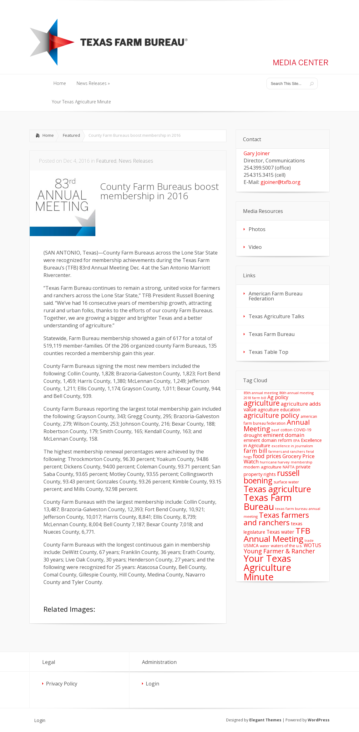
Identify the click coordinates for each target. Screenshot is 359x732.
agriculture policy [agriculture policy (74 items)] (271, 415)
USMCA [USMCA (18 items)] (251, 545)
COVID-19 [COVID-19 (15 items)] (302, 430)
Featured (71, 135)
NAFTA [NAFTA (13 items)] (289, 467)
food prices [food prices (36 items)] (267, 456)
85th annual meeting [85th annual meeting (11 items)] (261, 392)
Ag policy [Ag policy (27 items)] (277, 397)
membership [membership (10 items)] (301, 462)
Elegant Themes (265, 720)
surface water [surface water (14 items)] (286, 482)
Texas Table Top (268, 352)
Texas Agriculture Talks (276, 316)
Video (255, 247)
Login (152, 683)
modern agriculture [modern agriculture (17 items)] (262, 467)
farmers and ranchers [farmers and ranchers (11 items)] (286, 451)
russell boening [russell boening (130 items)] (272, 477)
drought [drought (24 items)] (253, 435)
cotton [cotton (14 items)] (286, 430)
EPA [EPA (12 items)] (296, 440)
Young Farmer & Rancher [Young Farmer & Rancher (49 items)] (279, 551)
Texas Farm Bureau (272, 334)
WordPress (319, 720)
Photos (257, 229)
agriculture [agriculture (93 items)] (262, 403)
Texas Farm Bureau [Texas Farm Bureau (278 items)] (268, 501)
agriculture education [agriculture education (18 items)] (279, 410)
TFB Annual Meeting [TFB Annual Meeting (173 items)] (277, 534)
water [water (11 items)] (265, 545)
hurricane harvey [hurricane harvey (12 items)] (275, 462)
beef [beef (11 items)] (275, 430)
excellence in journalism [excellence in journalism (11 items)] (292, 445)
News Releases (136, 160)
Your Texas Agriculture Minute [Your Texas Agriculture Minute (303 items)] (267, 567)
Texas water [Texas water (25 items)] (280, 531)
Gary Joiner (257, 153)
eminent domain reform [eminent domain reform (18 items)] (268, 440)
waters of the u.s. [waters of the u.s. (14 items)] (286, 545)
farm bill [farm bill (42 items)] (255, 450)
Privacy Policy (61, 683)
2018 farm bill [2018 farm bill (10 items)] (255, 398)
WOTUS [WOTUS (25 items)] (312, 545)
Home (48, 135)
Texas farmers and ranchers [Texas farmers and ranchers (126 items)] (276, 518)
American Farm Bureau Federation (275, 296)
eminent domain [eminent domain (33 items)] (283, 434)
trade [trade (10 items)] (309, 540)
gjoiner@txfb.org (280, 182)
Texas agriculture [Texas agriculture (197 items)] (277, 489)
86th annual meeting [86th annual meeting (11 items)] (296, 392)
